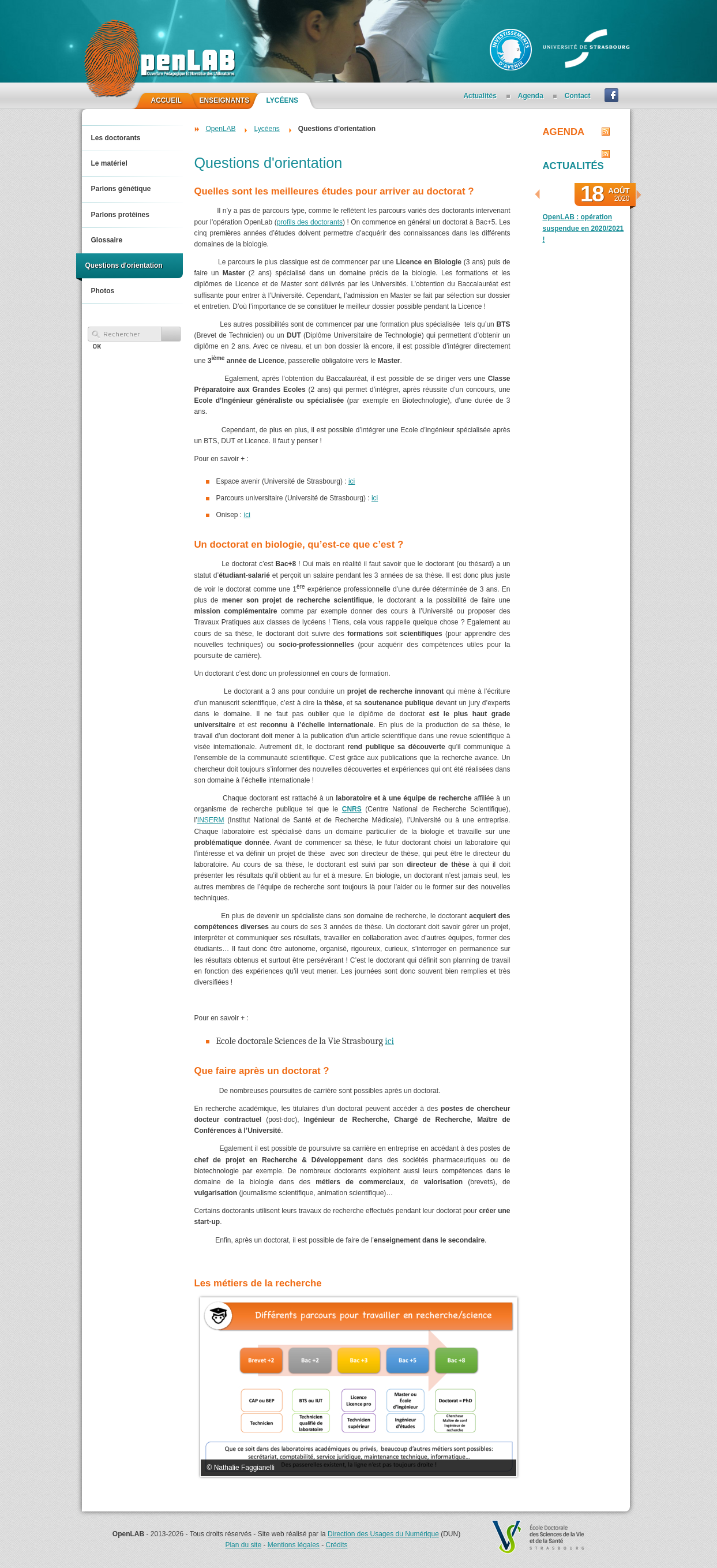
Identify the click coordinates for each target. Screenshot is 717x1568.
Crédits (337, 1545)
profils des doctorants (310, 222)
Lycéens (267, 129)
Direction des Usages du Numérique (383, 1534)
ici (351, 481)
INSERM (210, 820)
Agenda (564, 131)
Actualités (573, 165)
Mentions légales (294, 1545)
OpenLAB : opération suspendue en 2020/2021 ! (583, 228)
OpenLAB (221, 129)
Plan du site (243, 1545)
